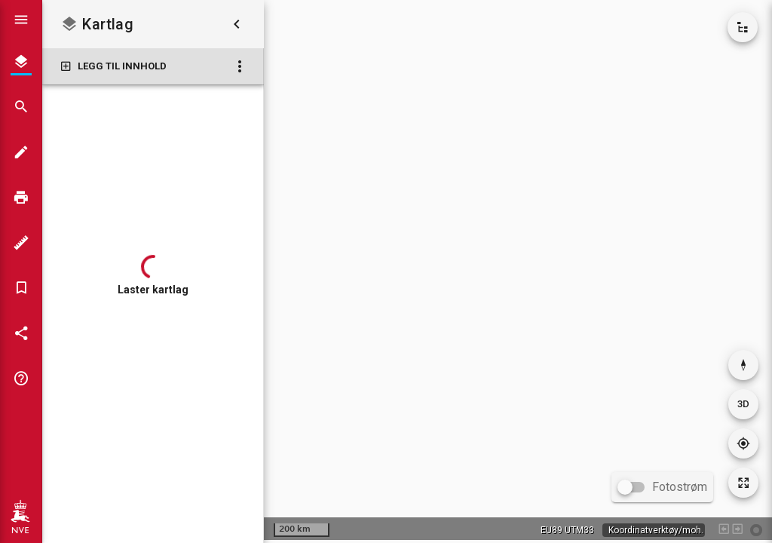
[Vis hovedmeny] (21, 20)
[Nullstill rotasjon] (743, 365)
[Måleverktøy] (21, 243)
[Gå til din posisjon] (743, 443)
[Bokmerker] (21, 288)
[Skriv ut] (21, 198)
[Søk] (21, 107)
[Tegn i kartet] (21, 152)
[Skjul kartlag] (236, 24)
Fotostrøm (679, 487)
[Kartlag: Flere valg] (239, 66)
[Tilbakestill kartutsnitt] (743, 483)
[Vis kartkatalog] (743, 27)
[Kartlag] (21, 62)
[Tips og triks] (21, 379)
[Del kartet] (21, 333)
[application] (518, 270)
